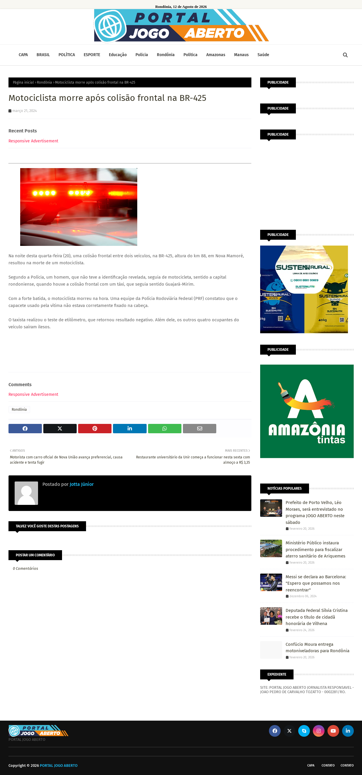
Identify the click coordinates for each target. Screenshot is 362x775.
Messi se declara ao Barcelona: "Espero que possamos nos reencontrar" (316, 583)
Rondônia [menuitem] (166, 54)
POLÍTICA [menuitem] (67, 54)
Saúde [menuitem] (263, 54)
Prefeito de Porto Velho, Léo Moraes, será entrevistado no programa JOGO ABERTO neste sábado (315, 512)
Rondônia (44, 82)
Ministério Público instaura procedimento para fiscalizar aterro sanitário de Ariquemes (315, 549)
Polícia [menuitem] (141, 54)
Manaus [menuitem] (241, 54)
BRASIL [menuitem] (43, 54)
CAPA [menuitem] (23, 54)
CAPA (310, 765)
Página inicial (23, 82)
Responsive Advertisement (33, 141)
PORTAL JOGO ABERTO (59, 765)
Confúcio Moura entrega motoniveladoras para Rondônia (317, 648)
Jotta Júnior (81, 484)
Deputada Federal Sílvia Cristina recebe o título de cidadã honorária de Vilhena (317, 617)
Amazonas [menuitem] (215, 54)
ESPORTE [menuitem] (92, 54)
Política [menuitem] (190, 54)
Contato (328, 765)
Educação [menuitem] (118, 54)
